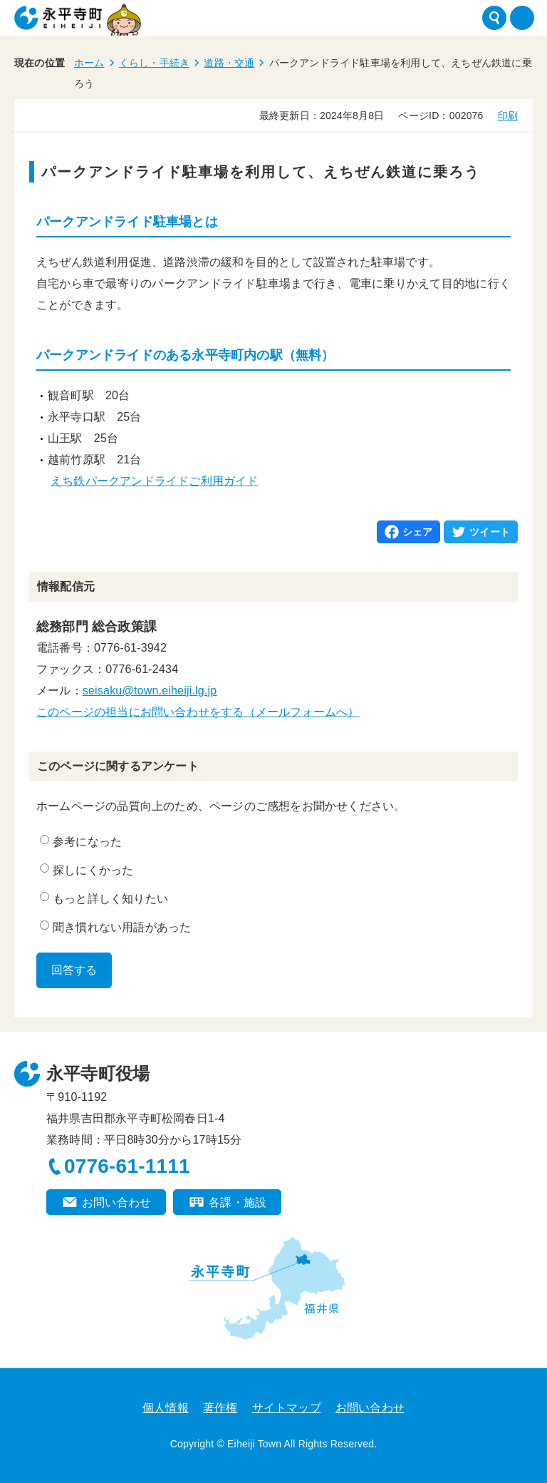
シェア (417, 532)
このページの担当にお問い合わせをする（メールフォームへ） (198, 712)
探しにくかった (86, 869)
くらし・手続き (154, 62)
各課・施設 (237, 1202)
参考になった (81, 841)
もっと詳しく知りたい (104, 898)
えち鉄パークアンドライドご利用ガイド (155, 481)
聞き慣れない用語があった (115, 926)
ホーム (89, 62)
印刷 (508, 115)
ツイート (489, 532)
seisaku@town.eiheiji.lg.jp (150, 690)
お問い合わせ (116, 1202)
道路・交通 (229, 62)
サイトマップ (286, 1408)
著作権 (220, 1408)
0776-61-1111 (127, 1166)
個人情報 (165, 1408)
